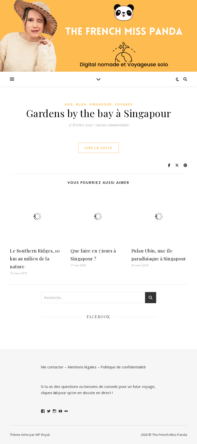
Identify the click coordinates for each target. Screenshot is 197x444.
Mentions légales (82, 366)
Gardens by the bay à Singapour (98, 113)
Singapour (100, 104)
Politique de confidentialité (123, 366)
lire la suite (98, 148)
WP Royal (42, 434)
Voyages (123, 104)
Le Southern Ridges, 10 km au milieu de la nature (35, 259)
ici (55, 392)
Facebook (98, 316)
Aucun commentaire (112, 124)
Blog (81, 104)
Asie (69, 104)
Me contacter (52, 366)
